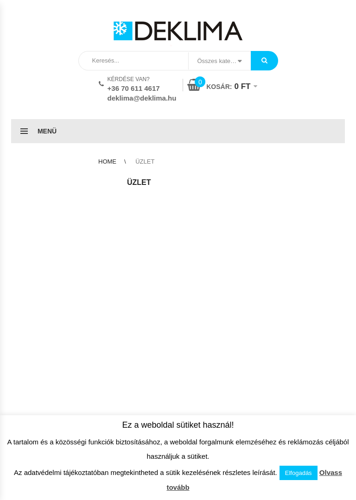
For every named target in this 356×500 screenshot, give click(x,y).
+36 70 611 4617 (134, 88)
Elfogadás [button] (298, 472)
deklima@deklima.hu (142, 98)
